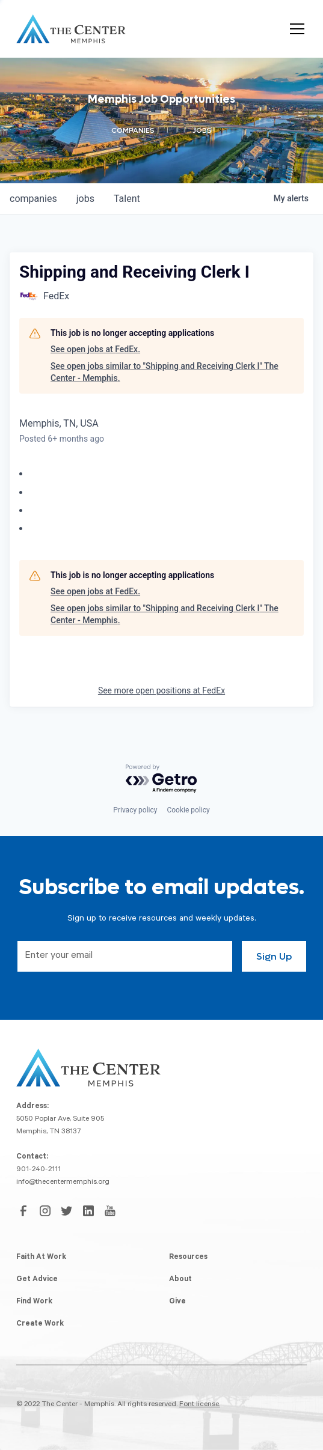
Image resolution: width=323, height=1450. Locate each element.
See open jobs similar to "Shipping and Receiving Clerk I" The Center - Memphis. (164, 372)
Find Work (34, 1302)
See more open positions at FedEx (161, 690)
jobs (85, 198)
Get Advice (37, 1280)
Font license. (199, 1405)
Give (177, 1302)
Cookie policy (188, 810)
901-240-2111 (38, 1170)
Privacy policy (135, 810)
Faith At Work (41, 1258)
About (180, 1280)
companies (33, 198)
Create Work (40, 1324)
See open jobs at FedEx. (95, 349)
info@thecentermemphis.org (62, 1182)
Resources (188, 1258)
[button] (295, 28)
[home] (71, 28)
